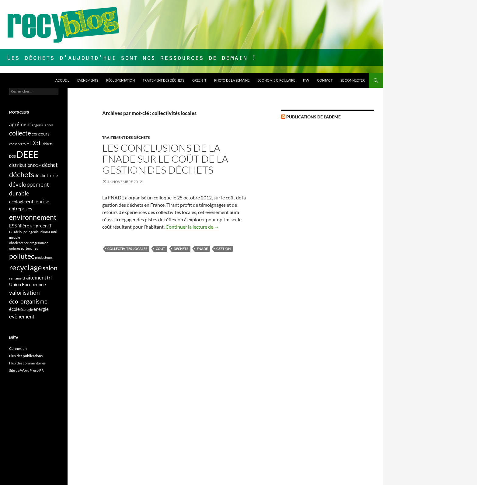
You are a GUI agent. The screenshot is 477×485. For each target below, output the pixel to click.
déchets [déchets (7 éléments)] (21, 174)
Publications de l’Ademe (313, 116)
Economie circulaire (276, 80)
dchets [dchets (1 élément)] (48, 144)
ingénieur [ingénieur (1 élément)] (35, 232)
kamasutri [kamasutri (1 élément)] (49, 232)
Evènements (87, 80)
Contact (325, 80)
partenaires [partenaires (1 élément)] (29, 248)
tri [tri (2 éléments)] (49, 277)
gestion (223, 249)
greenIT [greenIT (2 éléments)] (44, 225)
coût (160, 249)
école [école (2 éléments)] (14, 309)
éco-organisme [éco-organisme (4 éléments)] (28, 301)
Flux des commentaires (27, 363)
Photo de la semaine (231, 80)
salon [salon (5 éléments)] (50, 268)
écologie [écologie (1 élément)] (26, 309)
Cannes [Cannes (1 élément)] (48, 125)
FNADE (202, 249)
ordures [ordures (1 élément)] (14, 248)
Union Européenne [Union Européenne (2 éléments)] (27, 284)
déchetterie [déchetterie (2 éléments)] (46, 175)
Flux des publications (26, 355)
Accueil (62, 80)
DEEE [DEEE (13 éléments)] (27, 154)
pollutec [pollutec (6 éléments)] (21, 256)
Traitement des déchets (163, 80)
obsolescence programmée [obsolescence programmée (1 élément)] (28, 243)
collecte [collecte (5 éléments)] (20, 133)
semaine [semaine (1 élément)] (15, 278)
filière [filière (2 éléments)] (23, 225)
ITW (306, 80)
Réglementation (120, 80)
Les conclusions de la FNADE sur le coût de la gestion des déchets (165, 159)
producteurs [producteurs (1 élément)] (44, 257)
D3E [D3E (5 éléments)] (36, 143)
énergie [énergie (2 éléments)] (41, 309)
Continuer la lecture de (192, 227)
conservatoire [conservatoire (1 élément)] (19, 144)
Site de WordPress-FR (26, 370)
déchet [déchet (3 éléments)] (49, 165)
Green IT (199, 80)
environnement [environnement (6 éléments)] (33, 217)
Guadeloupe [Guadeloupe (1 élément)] (18, 232)
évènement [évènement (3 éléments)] (21, 316)
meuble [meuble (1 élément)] (14, 237)
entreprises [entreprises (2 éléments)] (20, 208)
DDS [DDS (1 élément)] (12, 156)
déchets (181, 249)
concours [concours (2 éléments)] (41, 133)
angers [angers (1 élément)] (37, 125)
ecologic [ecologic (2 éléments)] (17, 201)
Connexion (18, 348)
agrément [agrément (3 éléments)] (20, 124)
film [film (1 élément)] (32, 226)
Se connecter (352, 80)
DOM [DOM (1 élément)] (37, 165)
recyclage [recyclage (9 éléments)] (25, 267)
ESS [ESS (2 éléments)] (13, 225)
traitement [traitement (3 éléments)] (34, 277)
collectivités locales (127, 249)
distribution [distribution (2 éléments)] (21, 165)
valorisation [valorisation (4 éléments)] (24, 292)
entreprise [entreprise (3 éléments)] (37, 201)
